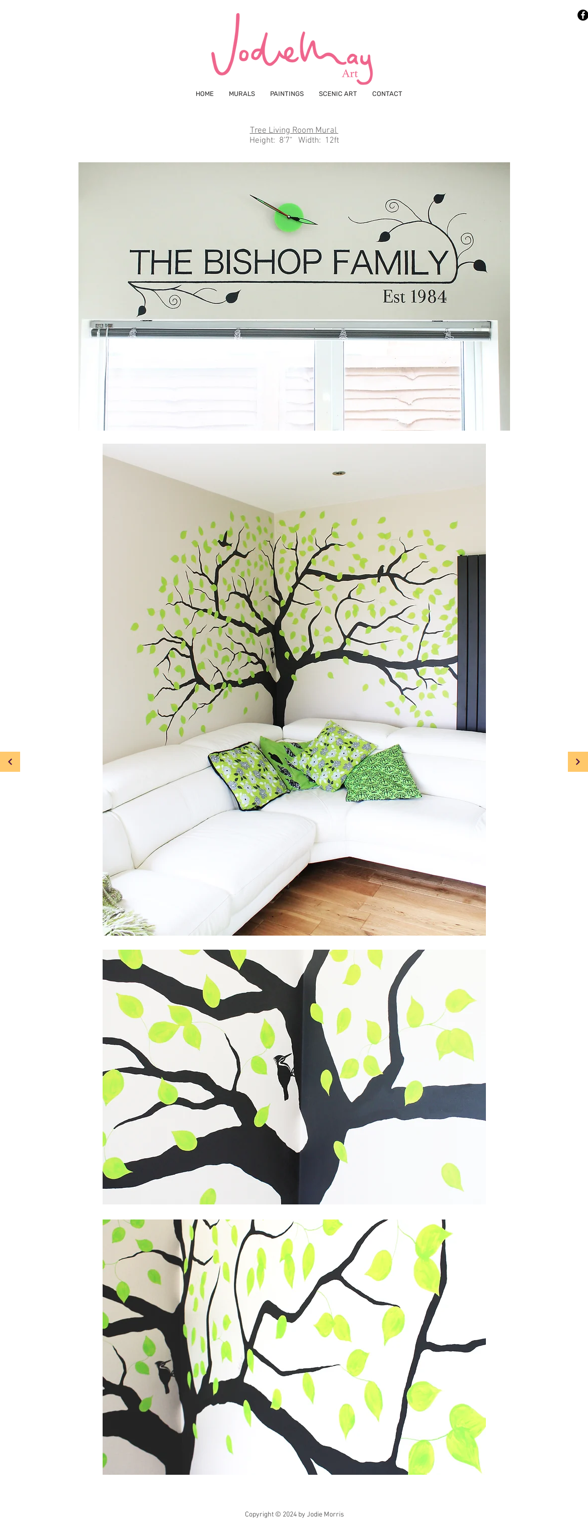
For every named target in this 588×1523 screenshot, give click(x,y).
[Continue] (578, 762)
